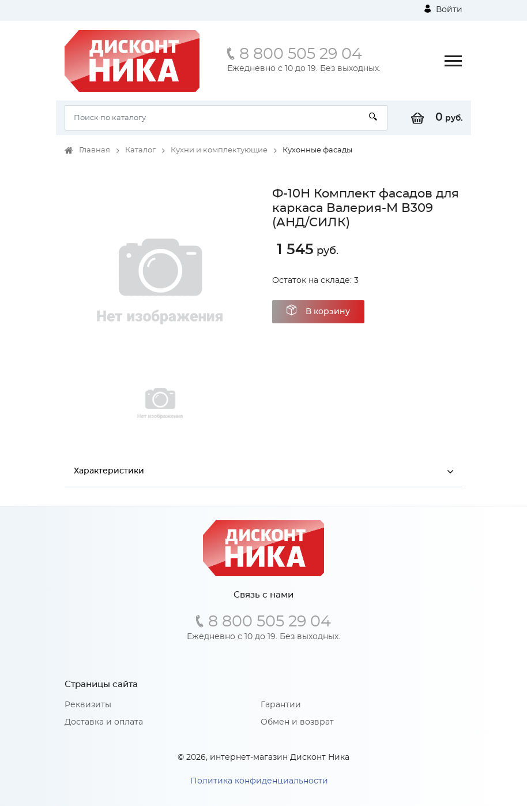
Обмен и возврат (297, 722)
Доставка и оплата (104, 722)
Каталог (140, 150)
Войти (443, 9)
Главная (94, 150)
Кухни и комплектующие (219, 150)
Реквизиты (88, 705)
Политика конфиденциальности (259, 781)
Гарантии (281, 705)
